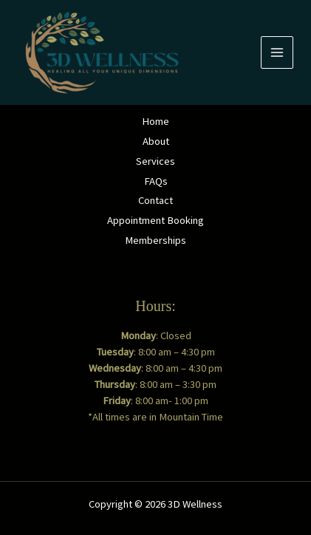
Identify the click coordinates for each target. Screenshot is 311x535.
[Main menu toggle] (277, 52)
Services (155, 161)
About (156, 141)
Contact (155, 200)
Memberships (155, 240)
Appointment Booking (155, 220)
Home (155, 121)
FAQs (156, 181)
